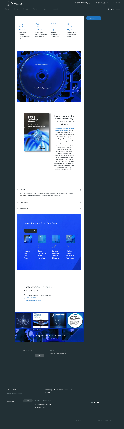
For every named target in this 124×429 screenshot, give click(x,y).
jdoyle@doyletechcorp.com (58, 354)
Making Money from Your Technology (70, 255)
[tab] (49, 189)
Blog (25, 246)
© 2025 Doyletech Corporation (104, 420)
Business (26, 248)
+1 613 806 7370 (40, 407)
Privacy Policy (77, 420)
